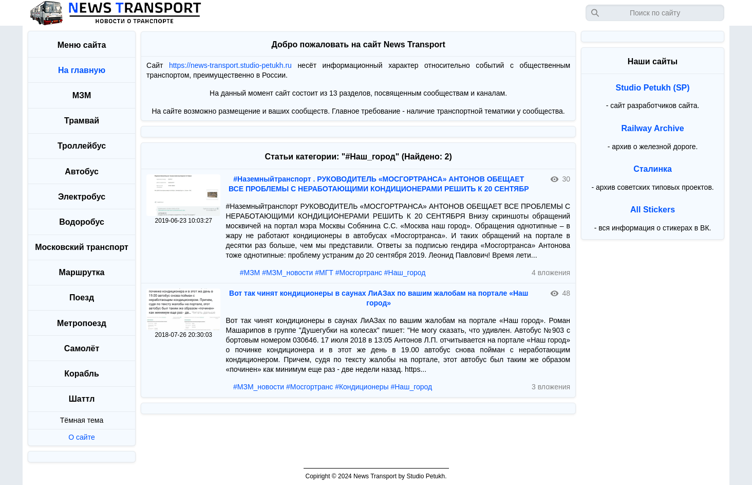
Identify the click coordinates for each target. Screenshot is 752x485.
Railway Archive (653, 128)
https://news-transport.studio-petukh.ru (230, 65)
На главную (81, 70)
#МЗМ (250, 272)
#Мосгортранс (358, 272)
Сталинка (652, 169)
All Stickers (652, 209)
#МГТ (324, 272)
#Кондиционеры (361, 387)
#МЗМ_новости (287, 272)
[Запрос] (655, 13)
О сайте (81, 437)
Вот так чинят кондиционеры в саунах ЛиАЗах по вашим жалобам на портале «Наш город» (378, 298)
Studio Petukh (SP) (653, 87)
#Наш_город (405, 272)
